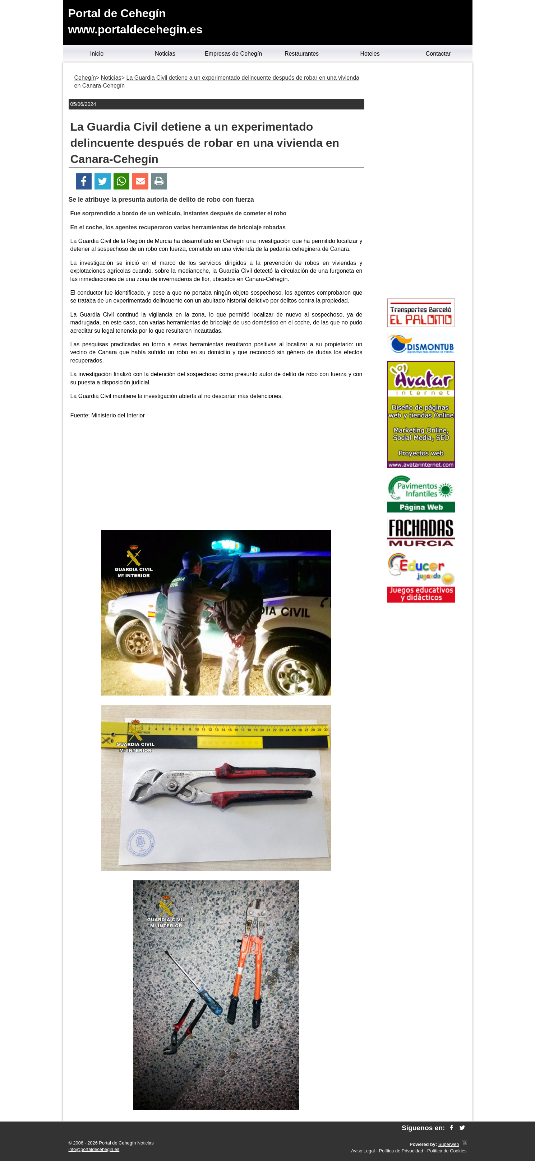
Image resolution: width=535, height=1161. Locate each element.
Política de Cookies (447, 1150)
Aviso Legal (363, 1150)
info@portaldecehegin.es (94, 1149)
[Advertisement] (216, 476)
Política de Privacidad (401, 1150)
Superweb (448, 1144)
